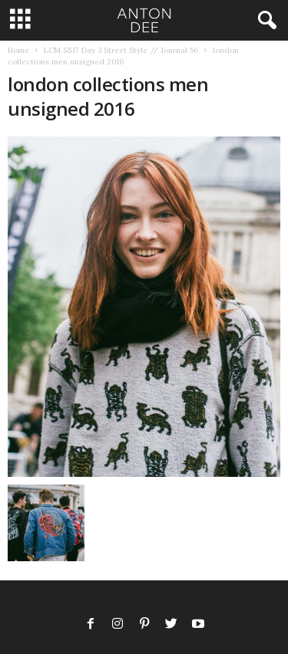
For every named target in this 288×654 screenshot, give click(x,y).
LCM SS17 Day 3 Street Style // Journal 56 (121, 50)
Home (18, 50)
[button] (264, 21)
